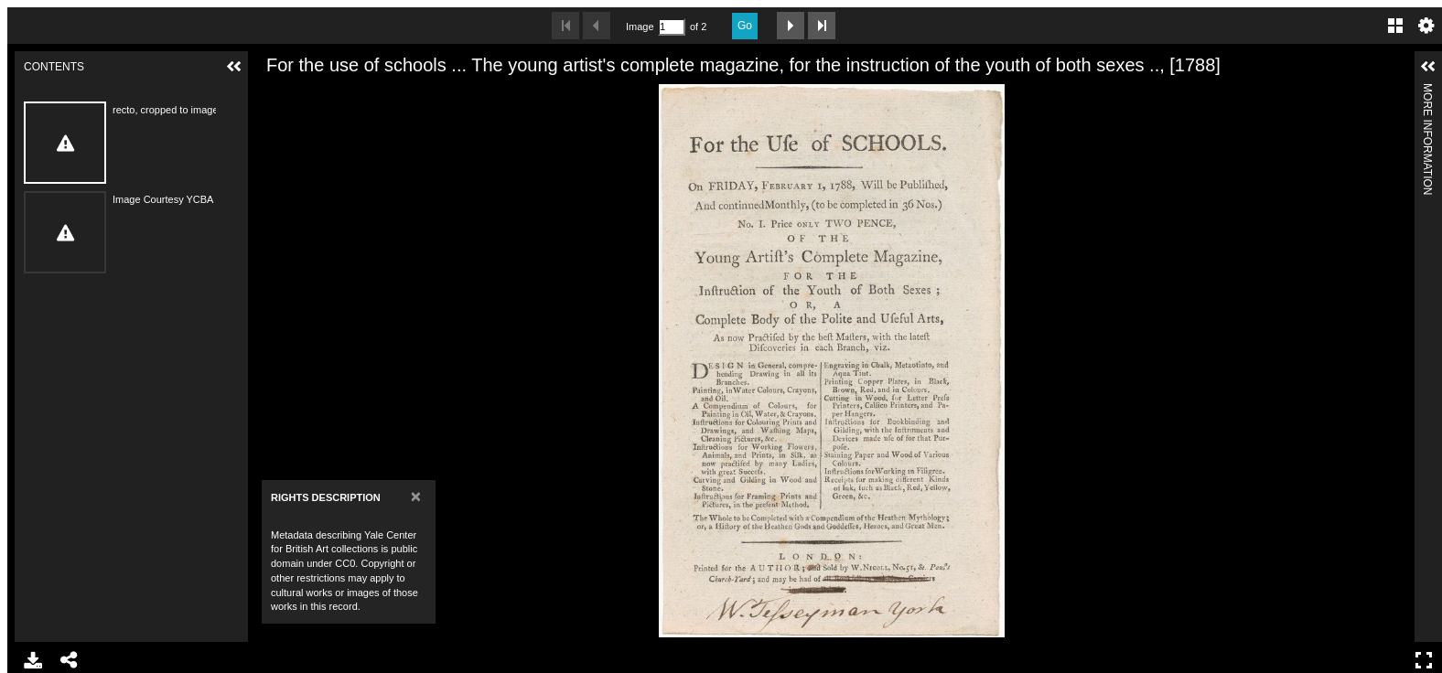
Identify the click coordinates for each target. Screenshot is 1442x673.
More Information (1427, 91)
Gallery (1395, 25)
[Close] (416, 496)
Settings (1426, 25)
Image (639, 26)
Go (744, 25)
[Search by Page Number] (671, 27)
